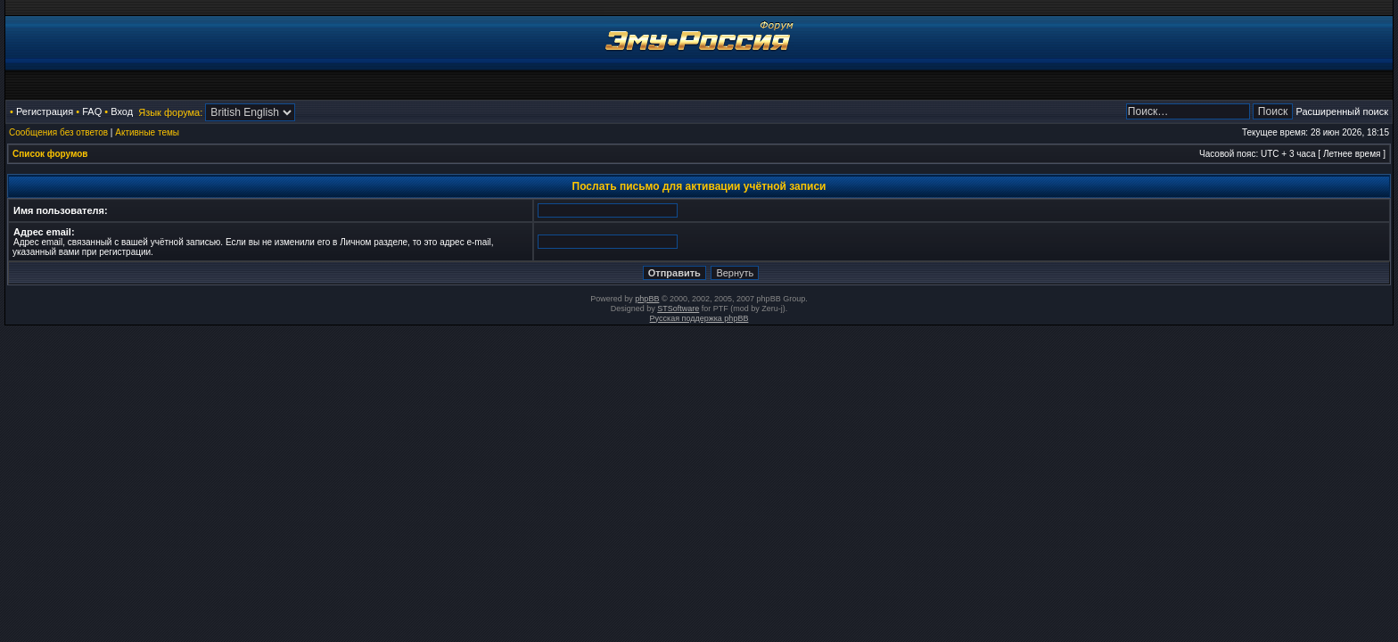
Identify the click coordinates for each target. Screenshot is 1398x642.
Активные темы (147, 132)
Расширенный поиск (1341, 111)
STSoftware (678, 308)
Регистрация (44, 111)
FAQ (92, 111)
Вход (122, 111)
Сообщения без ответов (58, 132)
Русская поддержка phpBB (699, 318)
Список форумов (50, 154)
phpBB (647, 298)
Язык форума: (170, 112)
